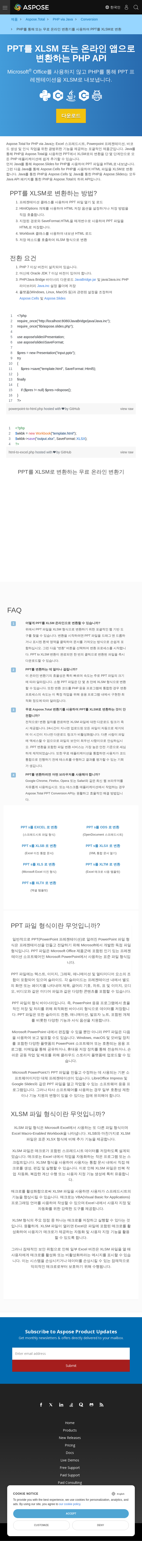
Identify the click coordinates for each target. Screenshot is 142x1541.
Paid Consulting (70, 1482)
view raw (126, 408)
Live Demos (69, 1460)
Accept (71, 1513)
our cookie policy (69, 1504)
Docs (70, 1452)
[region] (71, 358)
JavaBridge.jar (85, 279)
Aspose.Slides (54, 298)
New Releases (70, 1437)
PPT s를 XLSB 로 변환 (39, 846)
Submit (71, 1365)
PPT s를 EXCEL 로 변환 (39, 827)
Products (70, 1430)
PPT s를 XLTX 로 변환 (39, 883)
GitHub (74, 408)
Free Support (70, 1467)
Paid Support (70, 1475)
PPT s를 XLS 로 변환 (39, 864)
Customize (41, 1525)
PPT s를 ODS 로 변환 (103, 827)
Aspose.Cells (29, 298)
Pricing (70, 1445)
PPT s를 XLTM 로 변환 (103, 864)
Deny (100, 1525)
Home (70, 1422)
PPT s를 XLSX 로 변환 (103, 846)
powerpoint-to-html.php (26, 408)
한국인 (112, 7)
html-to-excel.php (22, 452)
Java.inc (43, 285)
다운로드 (71, 115)
